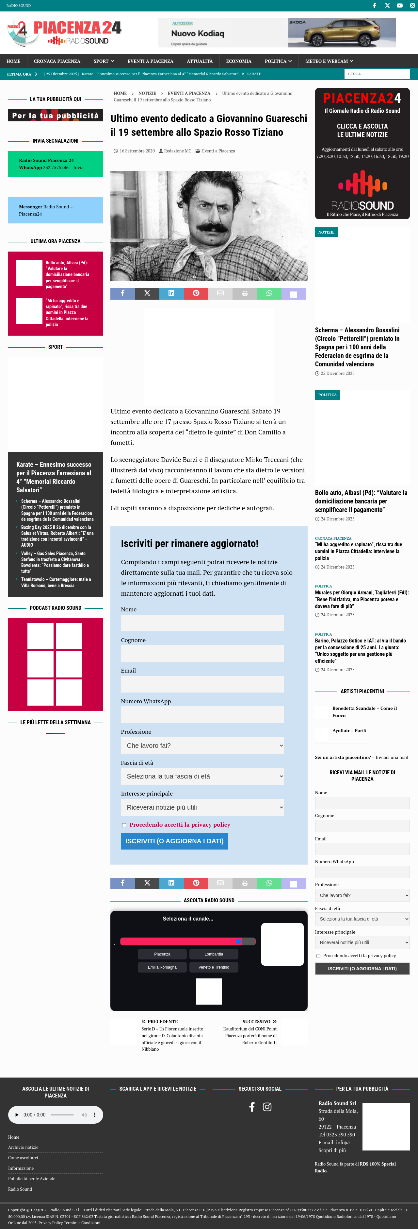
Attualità (200, 61)
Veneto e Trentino (214, 967)
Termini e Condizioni (82, 1222)
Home (14, 61)
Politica (275, 61)
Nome (129, 609)
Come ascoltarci (23, 1158)
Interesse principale (147, 793)
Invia (78, 167)
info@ (343, 1142)
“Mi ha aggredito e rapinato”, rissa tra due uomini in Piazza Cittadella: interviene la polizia (67, 312)
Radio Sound (19, 5)
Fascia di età (137, 762)
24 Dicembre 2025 (338, 519)
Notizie (147, 93)
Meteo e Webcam (326, 61)
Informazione (21, 1168)
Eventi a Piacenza (151, 61)
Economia (238, 61)
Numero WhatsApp (146, 701)
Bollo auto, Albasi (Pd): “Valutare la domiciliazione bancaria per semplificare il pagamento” (67, 274)
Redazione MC (177, 151)
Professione (136, 731)
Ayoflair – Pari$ (349, 730)
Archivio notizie (23, 1147)
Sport (101, 61)
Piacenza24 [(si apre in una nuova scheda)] (30, 214)
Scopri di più (332, 1150)
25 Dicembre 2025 (338, 373)
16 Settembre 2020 (137, 151)
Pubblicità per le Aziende (31, 1179)
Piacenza (162, 954)
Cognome (133, 640)
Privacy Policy (51, 1222)
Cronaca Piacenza (57, 61)
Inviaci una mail (392, 757)
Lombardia (214, 954)
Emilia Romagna (162, 967)
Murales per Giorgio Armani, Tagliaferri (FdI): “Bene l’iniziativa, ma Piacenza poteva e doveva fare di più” (362, 599)
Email (128, 670)
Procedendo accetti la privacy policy (180, 824)
